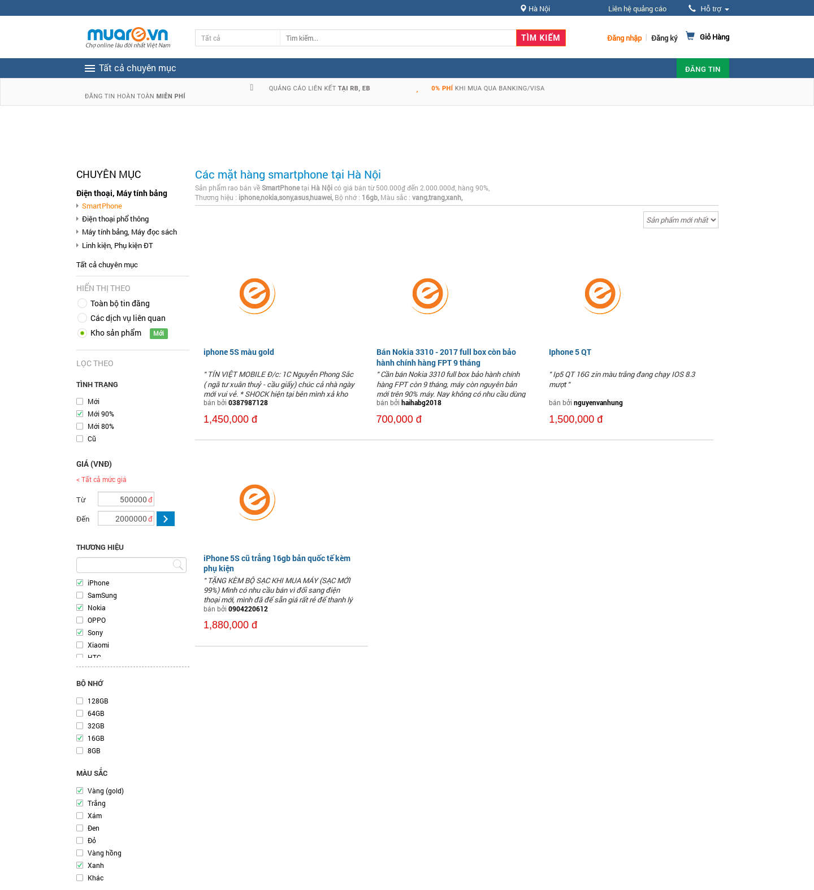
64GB (96, 713)
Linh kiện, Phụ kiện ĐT (117, 245)
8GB (94, 750)
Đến (82, 519)
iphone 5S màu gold (239, 351)
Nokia (97, 607)
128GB (98, 700)
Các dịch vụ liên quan (128, 317)
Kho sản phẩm (115, 332)
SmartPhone (102, 206)
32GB (96, 725)
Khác (95, 877)
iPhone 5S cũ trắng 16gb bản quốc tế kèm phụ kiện (277, 563)
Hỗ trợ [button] (709, 9)
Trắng (97, 802)
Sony (95, 632)
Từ (80, 499)
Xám (95, 815)
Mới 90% (101, 413)
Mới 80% (101, 426)
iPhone (98, 582)
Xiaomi (98, 644)
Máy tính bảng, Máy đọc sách (129, 232)
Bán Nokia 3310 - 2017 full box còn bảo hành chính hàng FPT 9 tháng (446, 356)
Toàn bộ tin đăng (120, 303)
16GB (96, 738)
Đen (93, 827)
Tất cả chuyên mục (107, 264)
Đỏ (92, 840)
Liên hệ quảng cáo (637, 8)
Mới (93, 401)
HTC (94, 657)
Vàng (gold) (106, 790)
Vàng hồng (105, 852)
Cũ (92, 438)
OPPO (97, 619)
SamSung (102, 595)
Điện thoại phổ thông (115, 219)
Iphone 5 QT (570, 351)
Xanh (96, 865)
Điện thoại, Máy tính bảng (121, 193)
